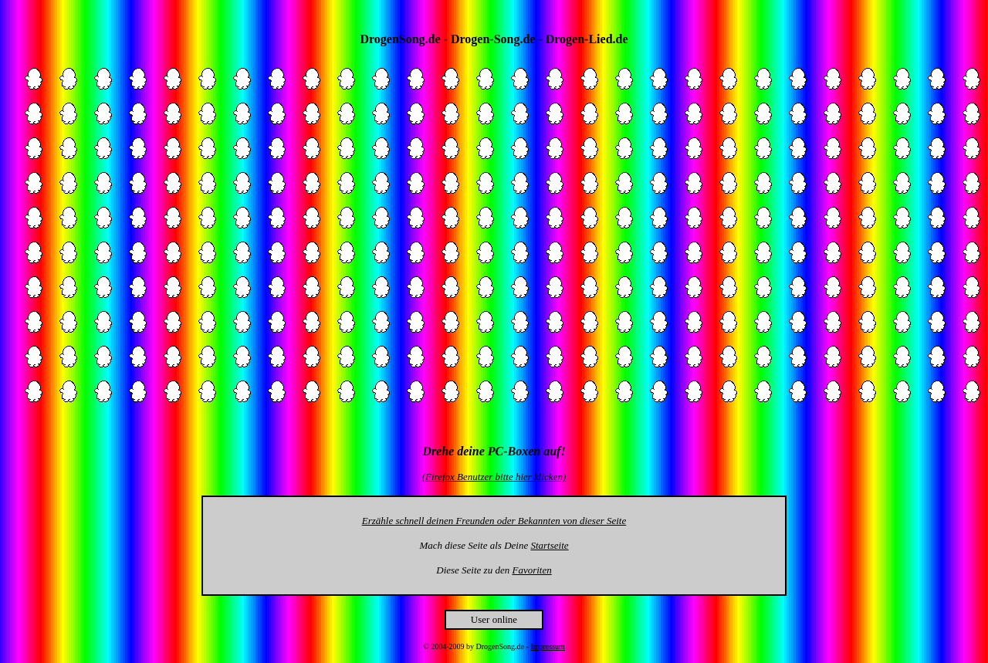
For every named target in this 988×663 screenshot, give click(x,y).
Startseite (549, 545)
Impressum (547, 646)
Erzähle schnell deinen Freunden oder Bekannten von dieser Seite (494, 520)
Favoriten (531, 570)
